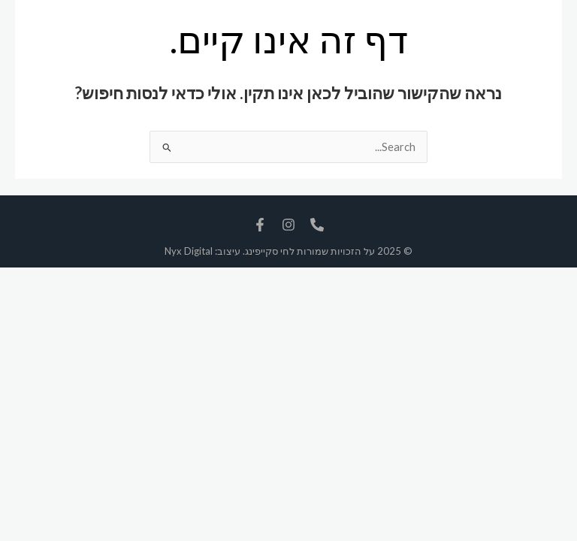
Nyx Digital (189, 251)
